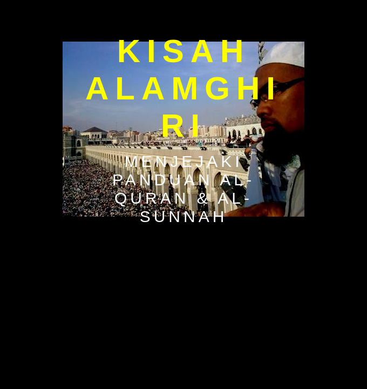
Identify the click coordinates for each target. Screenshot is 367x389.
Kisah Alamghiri (183, 88)
